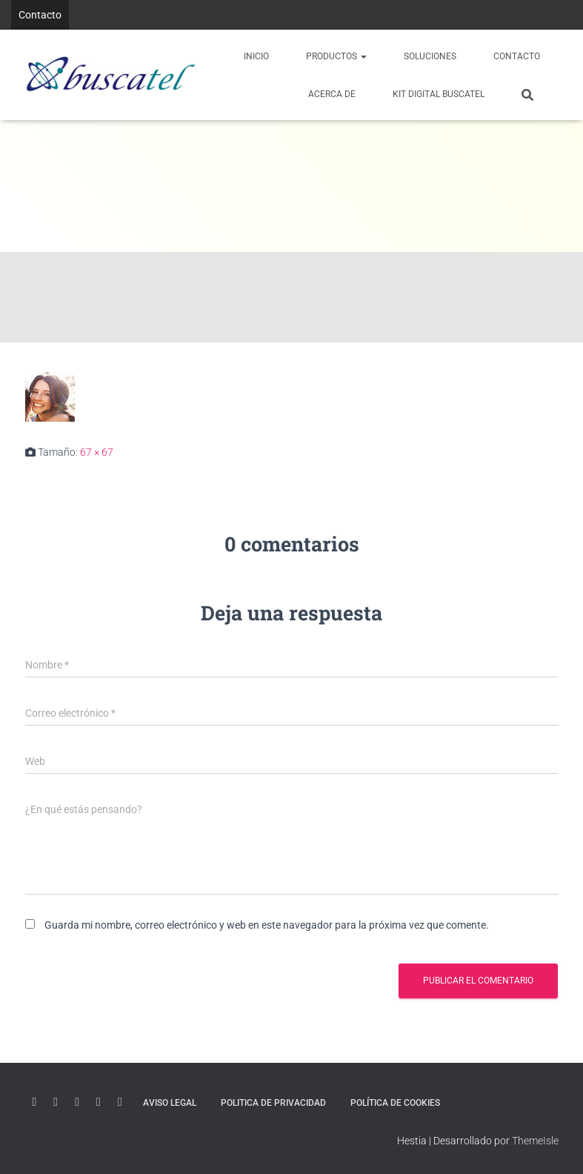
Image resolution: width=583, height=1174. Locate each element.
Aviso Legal (169, 1103)
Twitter (77, 1102)
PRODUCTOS (336, 56)
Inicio (256, 56)
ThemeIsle (535, 1141)
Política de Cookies (395, 1103)
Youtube (34, 1102)
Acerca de (332, 94)
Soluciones (430, 56)
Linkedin (55, 1102)
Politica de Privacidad (273, 1103)
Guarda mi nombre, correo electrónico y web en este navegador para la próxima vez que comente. (266, 925)
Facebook (120, 1102)
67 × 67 (96, 452)
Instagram (98, 1102)
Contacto (40, 15)
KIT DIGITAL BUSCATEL (438, 94)
